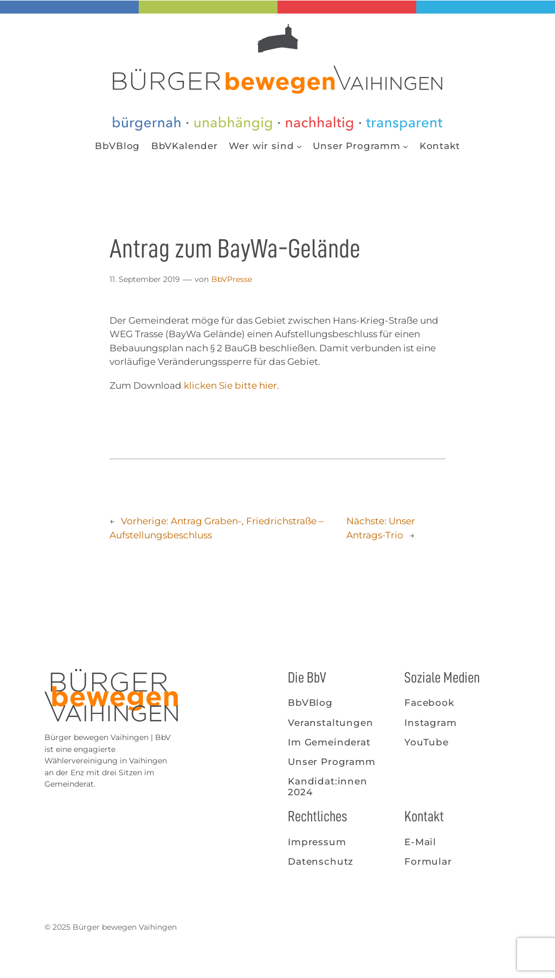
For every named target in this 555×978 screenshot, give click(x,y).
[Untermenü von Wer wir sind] (299, 146)
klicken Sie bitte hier (230, 385)
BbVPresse (231, 279)
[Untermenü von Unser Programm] (405, 146)
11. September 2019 (144, 279)
